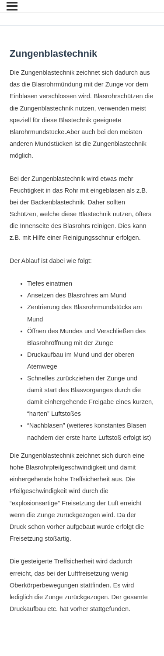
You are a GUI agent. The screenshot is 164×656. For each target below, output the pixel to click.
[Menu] (12, 6)
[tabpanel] (82, 341)
